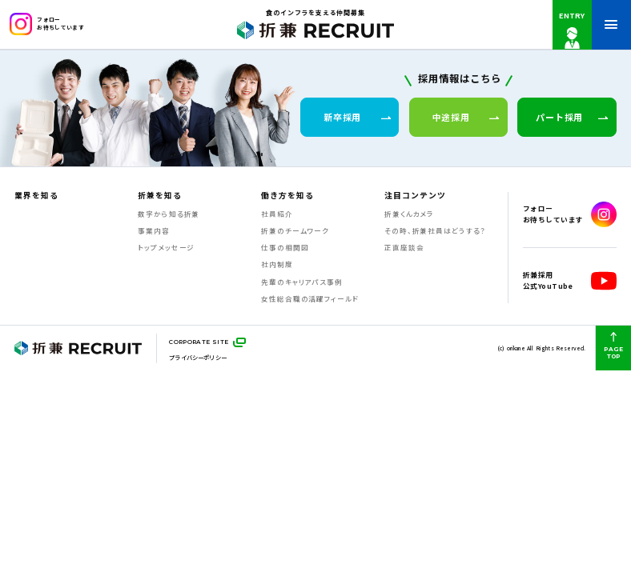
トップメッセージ (166, 247)
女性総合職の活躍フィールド (309, 298)
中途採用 (466, 116)
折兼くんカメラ (409, 213)
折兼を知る (160, 196)
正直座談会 (404, 247)
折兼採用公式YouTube (570, 281)
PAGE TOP (613, 346)
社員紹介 (276, 213)
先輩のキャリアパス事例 (302, 281)
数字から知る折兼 (168, 213)
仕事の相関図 (284, 247)
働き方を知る (287, 196)
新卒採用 (357, 116)
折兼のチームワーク (295, 230)
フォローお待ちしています (47, 24)
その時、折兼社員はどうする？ (435, 230)
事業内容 (153, 230)
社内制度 (276, 264)
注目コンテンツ (415, 196)
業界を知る (36, 196)
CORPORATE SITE (198, 342)
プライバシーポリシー (198, 357)
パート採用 (572, 116)
